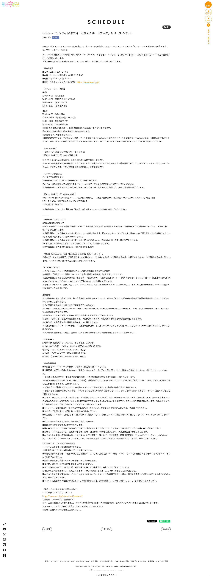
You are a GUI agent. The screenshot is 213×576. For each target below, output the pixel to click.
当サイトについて (51, 561)
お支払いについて (82, 561)
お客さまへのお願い (122, 561)
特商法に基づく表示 (138, 561)
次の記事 (166, 529)
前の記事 (47, 529)
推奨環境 (151, 561)
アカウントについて (67, 561)
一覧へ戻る (106, 529)
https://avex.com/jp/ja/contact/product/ (62, 496)
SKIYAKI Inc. (120, 570)
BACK (166, 27)
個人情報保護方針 (106, 561)
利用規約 (94, 561)
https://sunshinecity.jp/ (88, 82)
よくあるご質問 (162, 561)
